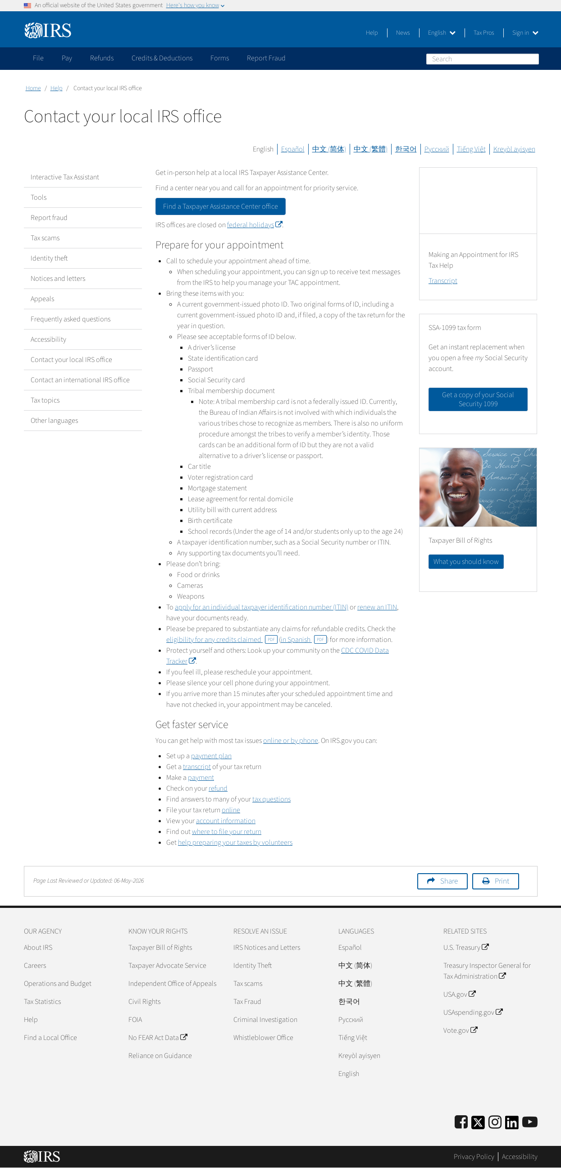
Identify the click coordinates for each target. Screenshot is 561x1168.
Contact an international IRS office (80, 380)
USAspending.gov (472, 1012)
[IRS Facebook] (461, 1123)
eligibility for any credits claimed (222, 640)
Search (531, 58)
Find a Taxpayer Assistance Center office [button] (220, 206)
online (231, 810)
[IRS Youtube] (530, 1123)
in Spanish (304, 640)
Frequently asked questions (70, 319)
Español (293, 149)
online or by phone (290, 741)
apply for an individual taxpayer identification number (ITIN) (261, 607)
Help (372, 32)
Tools (38, 197)
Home (33, 88)
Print (502, 881)
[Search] (482, 59)
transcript (197, 767)
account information (225, 821)
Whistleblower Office (263, 1038)
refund (218, 788)
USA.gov (459, 994)
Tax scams (45, 238)
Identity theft (49, 258)
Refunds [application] (102, 58)
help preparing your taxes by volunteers (235, 842)
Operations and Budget (57, 984)
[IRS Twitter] (478, 1125)
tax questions (271, 799)
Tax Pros (484, 32)
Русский (436, 149)
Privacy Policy (474, 1156)
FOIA (135, 1020)
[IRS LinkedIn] (512, 1125)
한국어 (406, 149)
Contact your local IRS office (71, 360)
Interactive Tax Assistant (65, 177)
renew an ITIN (377, 607)
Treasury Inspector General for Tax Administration (487, 971)
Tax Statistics (42, 1002)
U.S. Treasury (465, 948)
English (442, 32)
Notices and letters (58, 279)
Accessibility (48, 339)
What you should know (466, 562)
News (403, 32)
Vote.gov (460, 1030)
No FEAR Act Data (157, 1038)
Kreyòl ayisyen (514, 149)
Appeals (42, 299)
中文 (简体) (329, 149)
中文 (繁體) (371, 149)
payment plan (211, 756)
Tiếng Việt (471, 149)
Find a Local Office (50, 1038)
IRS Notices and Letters (266, 948)
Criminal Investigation (265, 1020)
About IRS (38, 948)
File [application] (38, 58)
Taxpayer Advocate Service (167, 966)
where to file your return (226, 832)
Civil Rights (144, 1002)
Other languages (54, 421)
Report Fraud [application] (266, 58)
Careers (35, 966)
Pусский (350, 1020)
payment (201, 778)
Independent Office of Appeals (172, 984)
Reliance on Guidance (160, 1056)
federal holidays (254, 225)
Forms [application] (219, 58)
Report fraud (49, 218)
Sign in (525, 32)
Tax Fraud (247, 1002)
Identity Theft (252, 966)
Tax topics (45, 400)
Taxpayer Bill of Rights (160, 948)
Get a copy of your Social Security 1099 (478, 399)
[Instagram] (495, 1123)
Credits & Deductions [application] (162, 58)
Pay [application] (67, 58)
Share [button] (449, 881)
